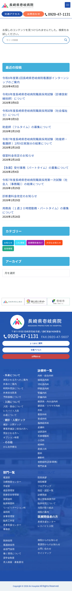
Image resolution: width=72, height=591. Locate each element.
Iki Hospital (34, 586)
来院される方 (12, 370)
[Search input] (34, 40)
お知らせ (8, 242)
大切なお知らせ (53, 242)
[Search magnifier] (66, 40)
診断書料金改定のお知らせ (19, 196)
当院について (46, 472)
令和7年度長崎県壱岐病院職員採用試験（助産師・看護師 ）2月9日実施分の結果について (35, 141)
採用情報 (8, 248)
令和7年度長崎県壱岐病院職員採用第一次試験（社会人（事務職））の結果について (35, 182)
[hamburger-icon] (67, 5)
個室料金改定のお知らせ (18, 155)
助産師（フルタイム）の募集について (26, 127)
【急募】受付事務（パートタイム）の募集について (35, 168)
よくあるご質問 (13, 566)
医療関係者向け (35, 242)
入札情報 (20, 242)
